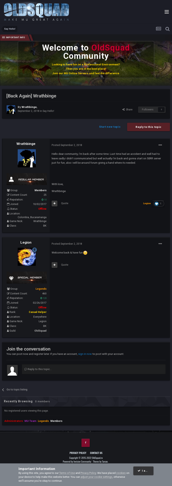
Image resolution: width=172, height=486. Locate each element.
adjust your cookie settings (96, 476)
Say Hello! (48, 110)
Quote (64, 203)
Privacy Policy (78, 453)
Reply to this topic (149, 126)
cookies (121, 472)
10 (44, 199)
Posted (67, 145)
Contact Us (96, 453)
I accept (145, 470)
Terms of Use (67, 472)
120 (43, 298)
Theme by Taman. (100, 461)
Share (127, 109)
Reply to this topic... (38, 369)
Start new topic (110, 126)
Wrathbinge (25, 144)
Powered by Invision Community (77, 461)
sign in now (85, 353)
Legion (25, 242)
